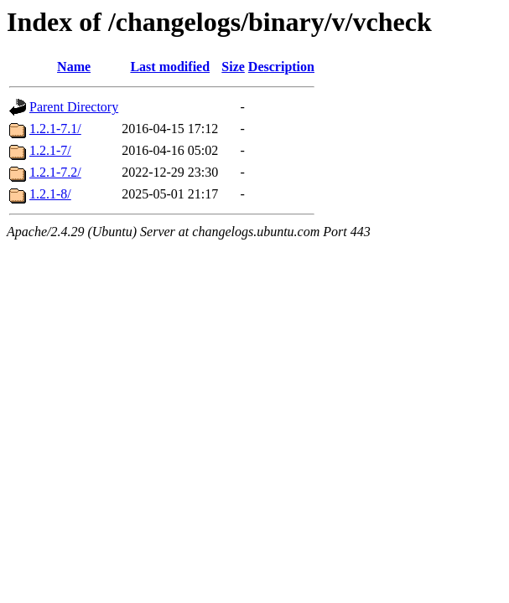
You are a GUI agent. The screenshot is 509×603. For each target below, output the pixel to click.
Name (74, 66)
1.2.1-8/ (50, 194)
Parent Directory (73, 107)
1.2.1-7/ (50, 150)
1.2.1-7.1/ (55, 128)
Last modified (170, 66)
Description (281, 66)
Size (233, 66)
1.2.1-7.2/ (55, 172)
